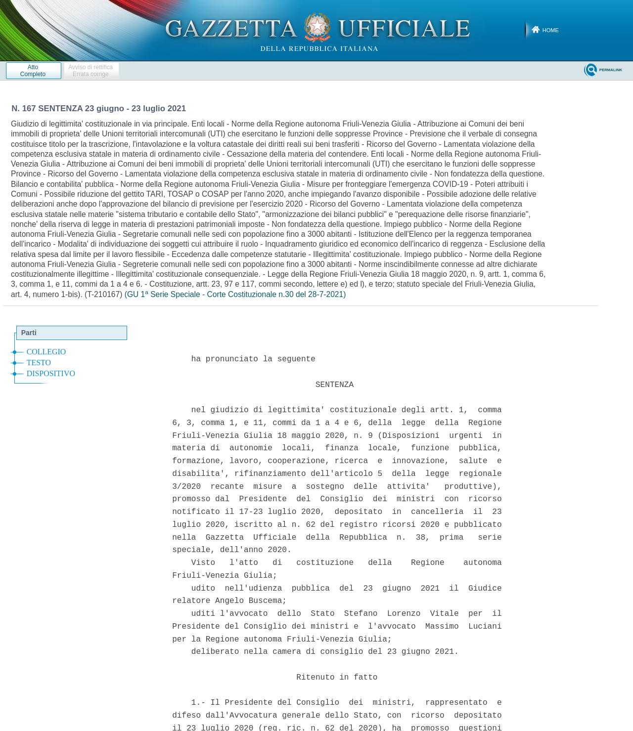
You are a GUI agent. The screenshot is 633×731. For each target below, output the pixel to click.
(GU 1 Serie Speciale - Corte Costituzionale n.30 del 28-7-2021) (235, 294)
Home (551, 30)
